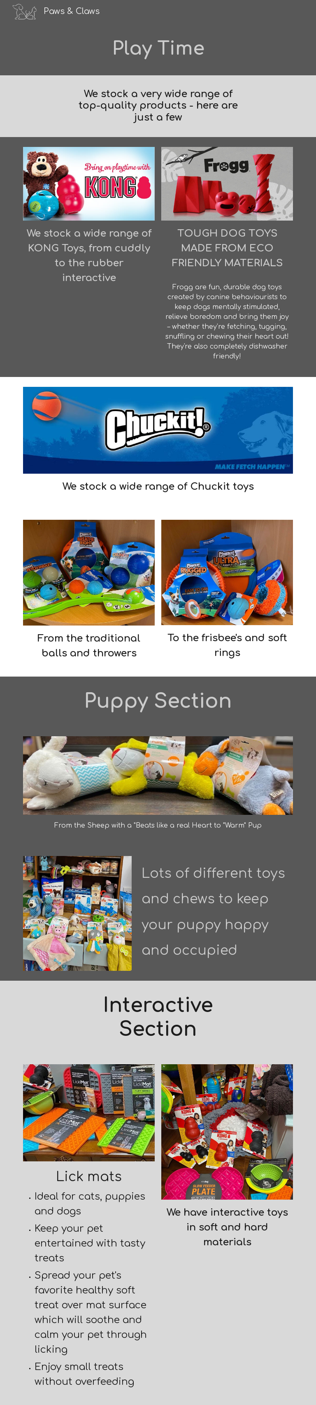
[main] (158, 49)
